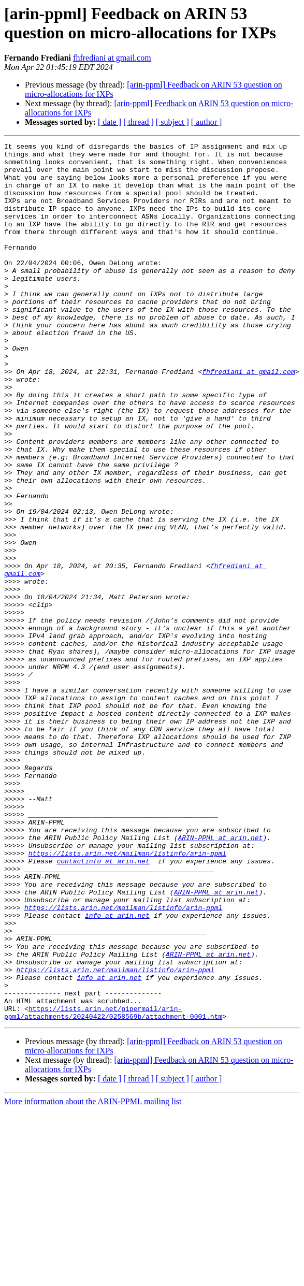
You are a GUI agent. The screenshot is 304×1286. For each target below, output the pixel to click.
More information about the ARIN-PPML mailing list (93, 1277)
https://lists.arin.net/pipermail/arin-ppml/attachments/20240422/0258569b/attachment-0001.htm (113, 1187)
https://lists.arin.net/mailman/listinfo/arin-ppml (127, 996)
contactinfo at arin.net (102, 1005)
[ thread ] (138, 122)
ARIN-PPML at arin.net (220, 977)
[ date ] (109, 122)
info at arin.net (117, 1070)
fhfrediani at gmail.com (112, 57)
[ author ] (206, 122)
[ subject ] (172, 122)
